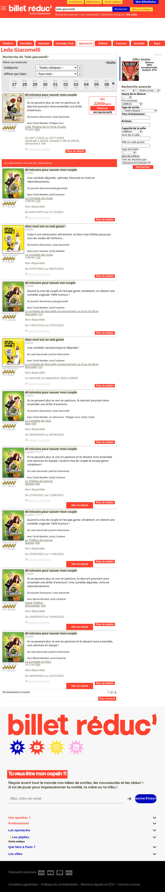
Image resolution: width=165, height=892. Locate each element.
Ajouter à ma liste (39, 149)
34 (43, 605)
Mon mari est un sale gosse (44, 339)
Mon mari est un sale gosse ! (45, 226)
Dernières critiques (112, 14)
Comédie (29, 97)
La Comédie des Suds (39, 198)
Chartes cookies (129, 884)
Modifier (111, 62)
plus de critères (131, 156)
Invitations (75, 2)
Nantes (29, 484)
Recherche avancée (66, 14)
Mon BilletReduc (146, 2)
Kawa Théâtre (34, 603)
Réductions (93, 2)
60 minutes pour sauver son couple (50, 283)
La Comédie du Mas (38, 662)
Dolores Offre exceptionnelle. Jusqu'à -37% (149, 66)
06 (33, 423)
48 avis (10, 261)
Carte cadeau (113, 2)
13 (38, 201)
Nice (28, 423)
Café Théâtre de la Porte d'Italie (45, 127)
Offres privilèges (141, 9)
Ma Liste (131, 14)
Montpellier (32, 605)
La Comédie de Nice (38, 421)
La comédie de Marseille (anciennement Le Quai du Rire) (61, 311)
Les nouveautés (90, 14)
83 (37, 129)
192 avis (11, 130)
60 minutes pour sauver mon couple (51, 94)
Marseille (31, 314)
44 (37, 484)
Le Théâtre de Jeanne (39, 481)
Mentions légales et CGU (97, 884)
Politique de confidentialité (59, 884)
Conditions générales (23, 884)
